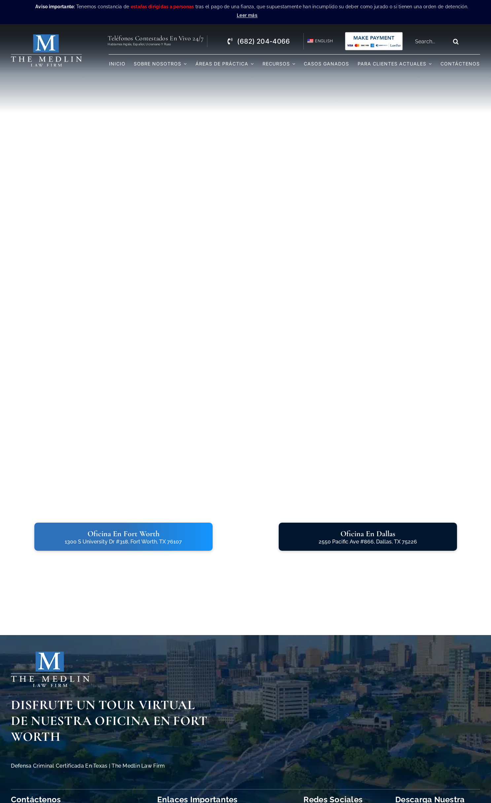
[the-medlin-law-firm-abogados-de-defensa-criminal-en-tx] (46, 37)
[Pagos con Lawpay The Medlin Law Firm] (373, 34)
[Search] (456, 41)
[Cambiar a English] (317, 41)
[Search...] (430, 41)
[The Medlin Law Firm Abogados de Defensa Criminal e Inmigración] (50, 654)
